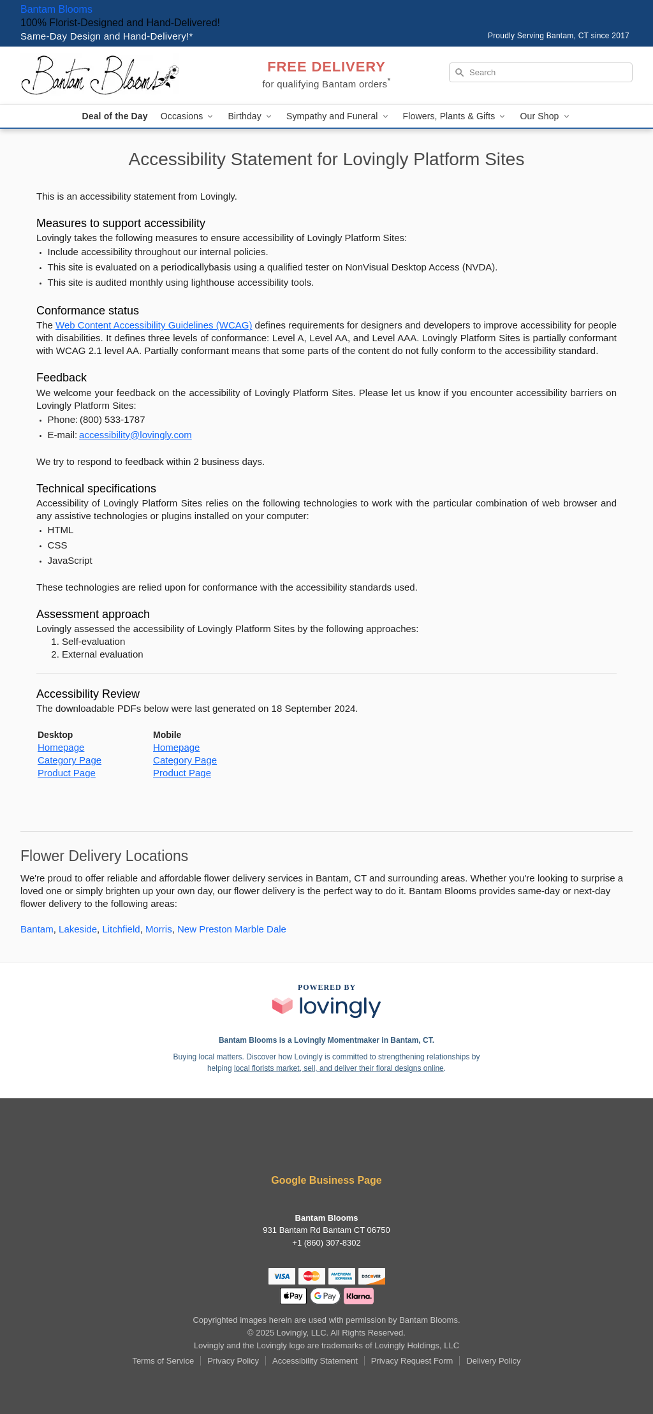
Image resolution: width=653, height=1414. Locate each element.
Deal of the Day (114, 116)
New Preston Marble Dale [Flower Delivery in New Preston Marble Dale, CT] (231, 929)
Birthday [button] (251, 116)
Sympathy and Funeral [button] (338, 116)
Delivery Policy (493, 1361)
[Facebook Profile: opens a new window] (326, 1145)
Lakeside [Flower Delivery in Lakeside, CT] (78, 929)
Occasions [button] (188, 116)
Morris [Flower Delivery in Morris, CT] (158, 929)
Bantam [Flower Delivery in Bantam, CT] (37, 929)
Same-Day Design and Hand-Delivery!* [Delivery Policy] (106, 36)
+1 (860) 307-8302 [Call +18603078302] (326, 1243)
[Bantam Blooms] (112, 75)
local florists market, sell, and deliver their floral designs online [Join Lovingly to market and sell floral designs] (339, 1068)
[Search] (541, 72)
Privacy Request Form (412, 1361)
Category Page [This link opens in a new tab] (69, 760)
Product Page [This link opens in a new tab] (67, 772)
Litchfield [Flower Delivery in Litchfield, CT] (121, 929)
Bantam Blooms (56, 9)
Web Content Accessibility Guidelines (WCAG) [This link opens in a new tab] (153, 325)
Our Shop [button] (545, 116)
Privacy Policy (233, 1361)
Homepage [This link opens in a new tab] (61, 747)
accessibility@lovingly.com (135, 434)
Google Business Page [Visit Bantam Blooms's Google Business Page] (326, 1180)
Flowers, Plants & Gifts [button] (455, 116)
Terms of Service (163, 1361)
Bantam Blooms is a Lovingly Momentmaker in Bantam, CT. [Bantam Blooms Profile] (326, 1040)
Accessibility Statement (315, 1361)
